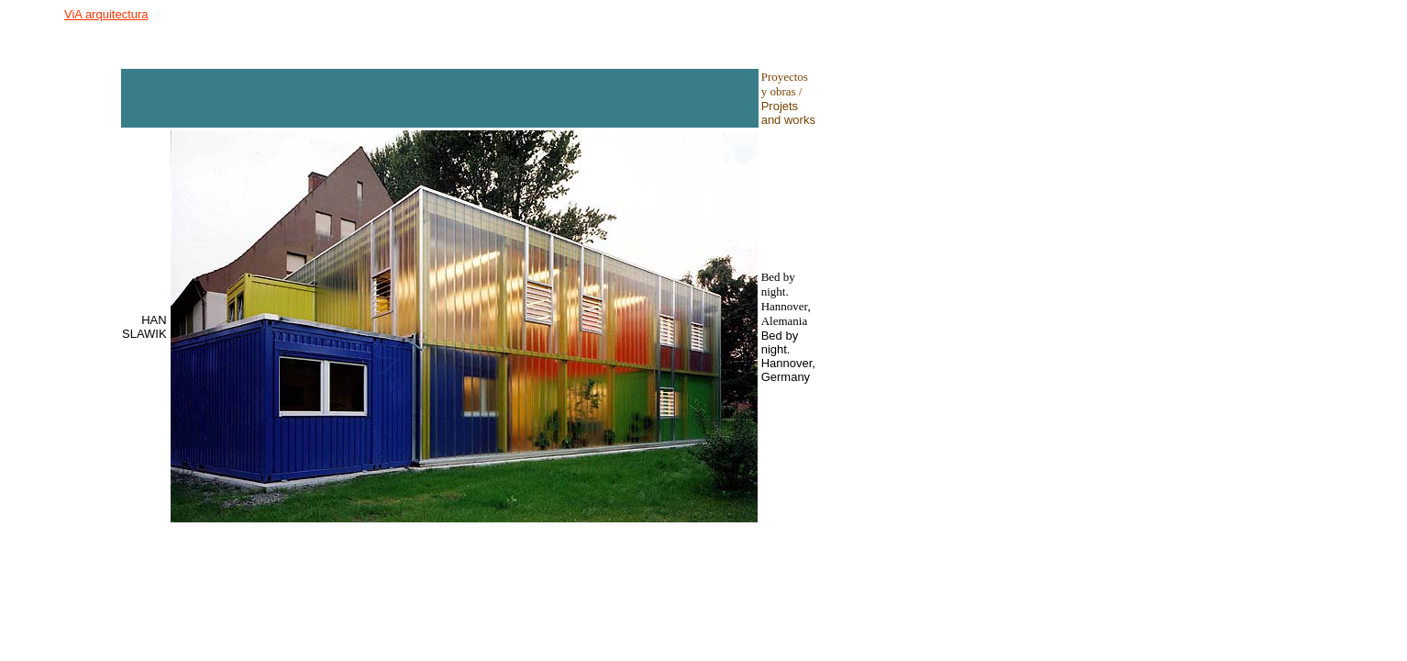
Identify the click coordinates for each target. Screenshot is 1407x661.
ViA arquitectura (106, 14)
